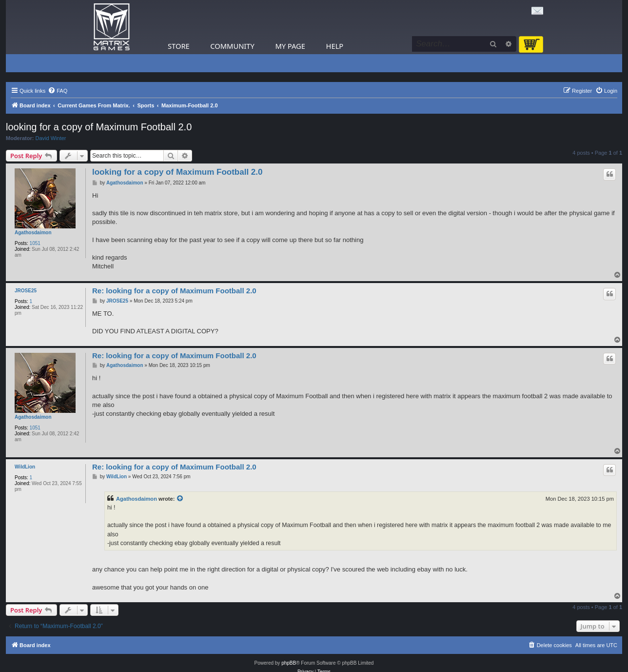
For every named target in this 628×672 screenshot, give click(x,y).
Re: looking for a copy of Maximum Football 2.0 (174, 290)
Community (232, 46)
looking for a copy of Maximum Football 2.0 (99, 127)
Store (179, 46)
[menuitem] (57, 91)
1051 (35, 243)
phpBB (288, 663)
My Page (290, 46)
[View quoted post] (180, 498)
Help (335, 46)
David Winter (51, 138)
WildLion (25, 466)
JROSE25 (26, 290)
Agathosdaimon (33, 232)
